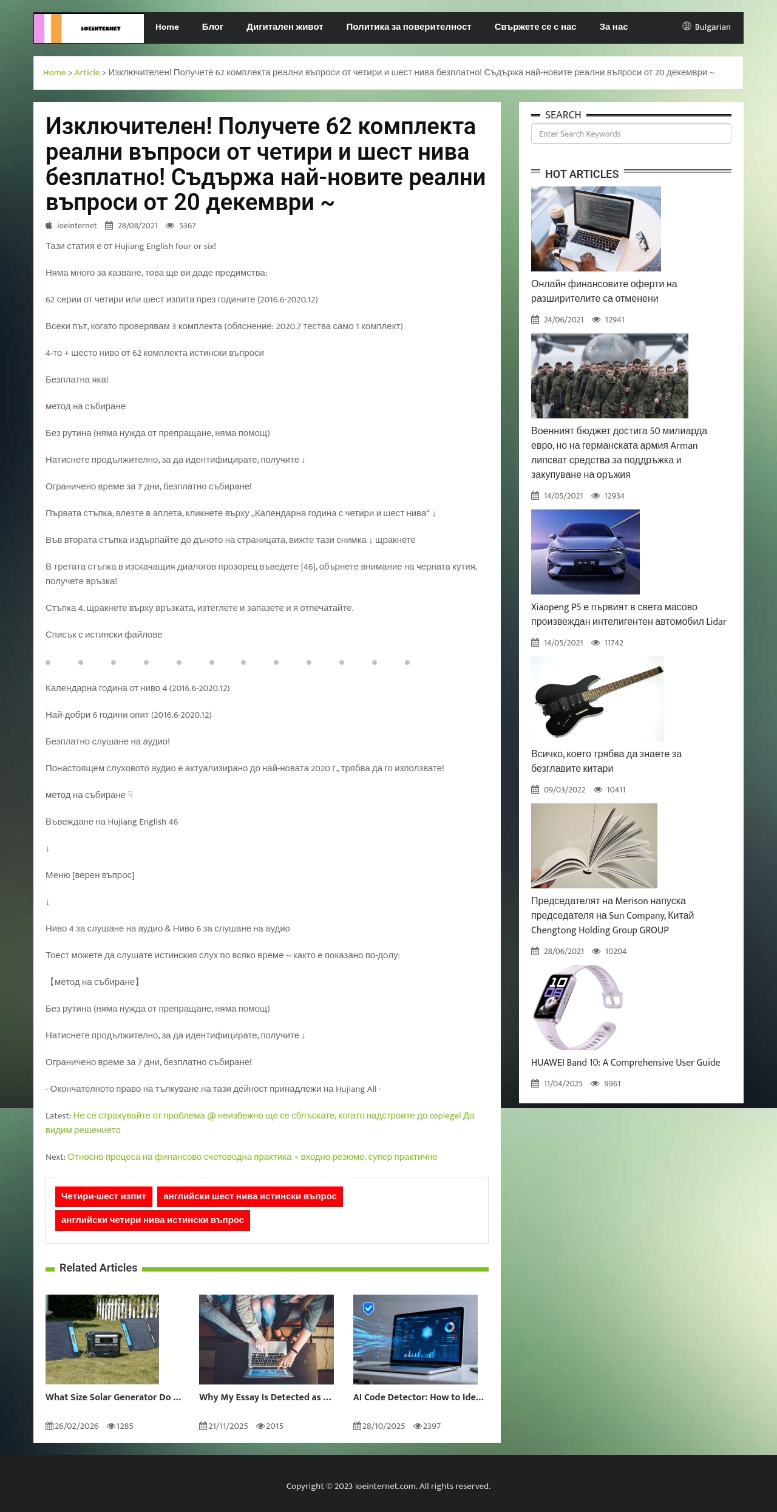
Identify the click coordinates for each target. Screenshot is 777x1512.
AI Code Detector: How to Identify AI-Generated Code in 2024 (421, 1398)
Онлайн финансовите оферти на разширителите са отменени (604, 291)
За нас (614, 27)
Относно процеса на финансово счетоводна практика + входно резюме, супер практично (252, 1157)
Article (87, 72)
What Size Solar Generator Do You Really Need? (113, 1398)
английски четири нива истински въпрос (152, 1220)
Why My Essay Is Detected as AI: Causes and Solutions (266, 1398)
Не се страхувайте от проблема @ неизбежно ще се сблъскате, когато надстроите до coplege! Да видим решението (260, 1123)
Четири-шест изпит (103, 1196)
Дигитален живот (284, 27)
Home (167, 27)
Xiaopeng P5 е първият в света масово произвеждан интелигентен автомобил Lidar (629, 614)
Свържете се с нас (536, 27)
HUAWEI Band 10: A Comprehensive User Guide (626, 1063)
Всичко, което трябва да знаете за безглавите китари (606, 761)
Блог (213, 27)
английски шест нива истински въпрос (250, 1196)
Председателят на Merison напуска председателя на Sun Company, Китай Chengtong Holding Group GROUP (612, 916)
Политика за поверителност (409, 27)
